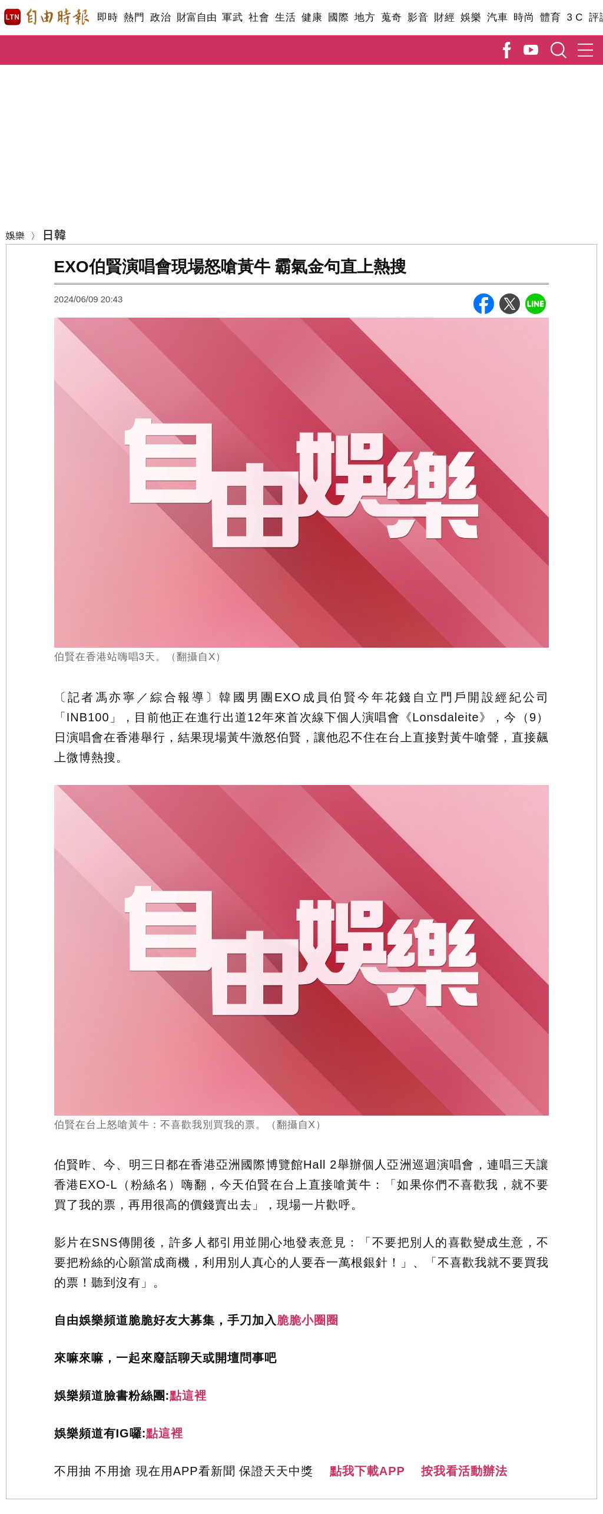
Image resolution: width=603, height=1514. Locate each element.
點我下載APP (367, 1470)
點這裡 (188, 1395)
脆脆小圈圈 (308, 1320)
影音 (417, 17)
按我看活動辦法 (464, 1470)
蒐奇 (391, 17)
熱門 (134, 17)
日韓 (54, 234)
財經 (444, 17)
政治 (160, 17)
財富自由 (196, 17)
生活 (285, 17)
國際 (338, 17)
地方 (364, 17)
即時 (107, 17)
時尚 (523, 17)
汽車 (497, 17)
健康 (312, 17)
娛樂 (470, 17)
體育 (550, 17)
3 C (574, 17)
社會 (259, 17)
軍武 (232, 17)
